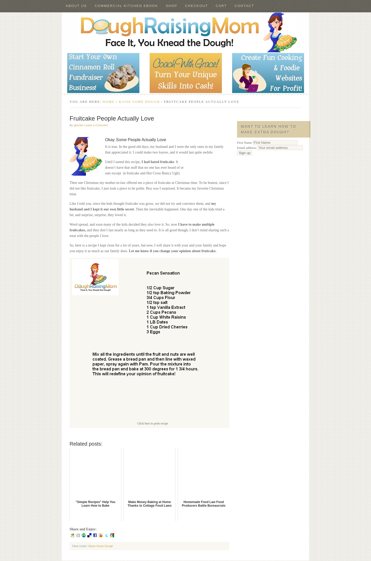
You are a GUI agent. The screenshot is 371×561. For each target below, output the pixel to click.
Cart (221, 6)
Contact (244, 6)
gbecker (79, 125)
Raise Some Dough (100, 546)
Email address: (270, 148)
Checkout (196, 6)
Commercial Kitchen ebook (126, 6)
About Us (76, 6)
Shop (171, 6)
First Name (244, 142)
